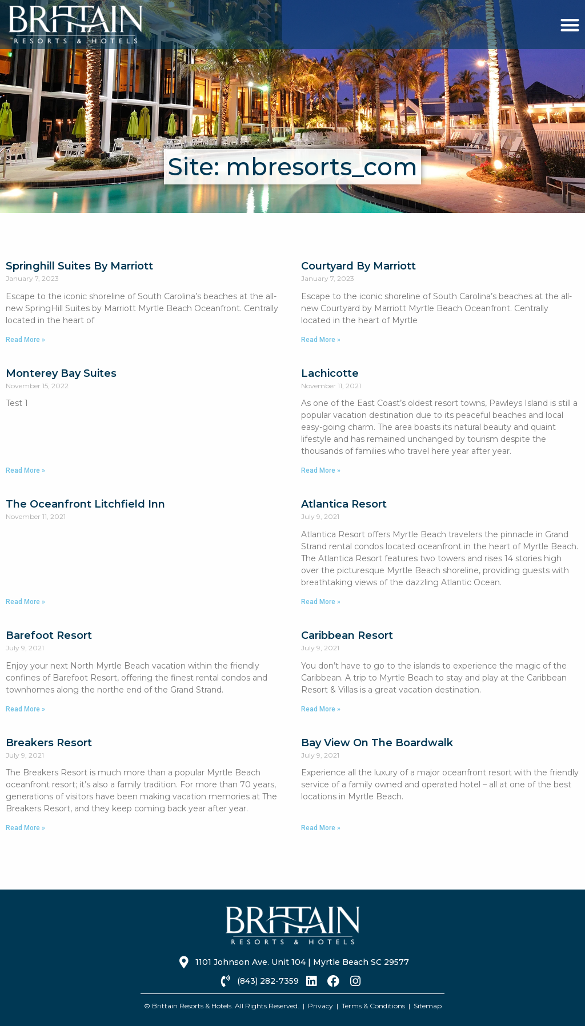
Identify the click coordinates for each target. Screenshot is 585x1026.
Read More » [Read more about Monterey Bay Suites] (25, 470)
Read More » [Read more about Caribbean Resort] (320, 709)
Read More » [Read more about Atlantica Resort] (320, 602)
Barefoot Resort (49, 635)
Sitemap (428, 1005)
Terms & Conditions (373, 1005)
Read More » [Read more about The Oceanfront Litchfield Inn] (25, 602)
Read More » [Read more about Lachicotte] (320, 470)
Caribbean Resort (347, 635)
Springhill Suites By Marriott (79, 266)
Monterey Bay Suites (61, 373)
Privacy (320, 1005)
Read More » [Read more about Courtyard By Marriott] (320, 340)
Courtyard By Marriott (358, 266)
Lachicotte (330, 373)
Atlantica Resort (344, 504)
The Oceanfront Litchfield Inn (85, 504)
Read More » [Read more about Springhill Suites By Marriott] (25, 340)
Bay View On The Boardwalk (377, 743)
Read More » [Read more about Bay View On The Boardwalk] (320, 828)
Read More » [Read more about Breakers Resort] (25, 828)
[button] (570, 25)
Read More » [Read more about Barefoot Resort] (25, 709)
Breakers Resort (49, 743)
